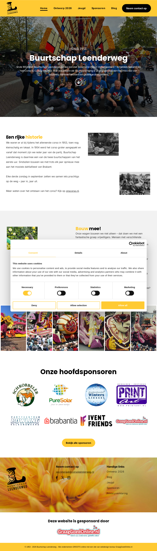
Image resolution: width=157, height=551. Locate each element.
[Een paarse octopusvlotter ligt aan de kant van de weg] (13, 328)
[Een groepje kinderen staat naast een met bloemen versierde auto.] (103, 144)
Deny (34, 305)
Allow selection (78, 305)
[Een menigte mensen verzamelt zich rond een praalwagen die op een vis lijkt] (39, 328)
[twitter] (63, 478)
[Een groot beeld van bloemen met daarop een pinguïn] (91, 328)
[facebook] (57, 478)
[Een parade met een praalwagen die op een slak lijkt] (65, 328)
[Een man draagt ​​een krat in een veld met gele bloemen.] (22, 238)
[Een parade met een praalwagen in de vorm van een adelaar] (134, 152)
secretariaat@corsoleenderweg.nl (75, 471)
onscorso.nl (72, 190)
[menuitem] (44, 8)
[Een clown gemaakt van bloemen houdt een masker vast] (117, 328)
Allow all (122, 305)
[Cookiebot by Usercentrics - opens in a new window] (131, 244)
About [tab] (124, 252)
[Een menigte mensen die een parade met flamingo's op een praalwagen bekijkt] (134, 183)
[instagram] (69, 478)
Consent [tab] (33, 252)
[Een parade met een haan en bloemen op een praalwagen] (103, 175)
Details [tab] (78, 252)
